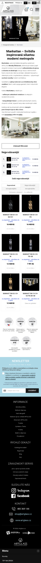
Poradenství (20, 436)
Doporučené (11, 185)
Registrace (20, 451)
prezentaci (9, 114)
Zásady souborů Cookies (20, 475)
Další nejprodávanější (20, 179)
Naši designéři (20, 413)
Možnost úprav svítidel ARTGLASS (20, 416)
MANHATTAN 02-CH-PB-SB (30, 255)
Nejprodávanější (30, 185)
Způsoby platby (20, 407)
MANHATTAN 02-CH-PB (10, 295)
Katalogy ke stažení (21, 447)
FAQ (20, 457)
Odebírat (32, 391)
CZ (25, 3)
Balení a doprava (20, 433)
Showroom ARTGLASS (20, 420)
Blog (20, 454)
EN (29, 3)
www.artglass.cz (23, 520)
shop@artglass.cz (23, 514)
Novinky (5, 556)
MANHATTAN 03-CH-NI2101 (10, 216)
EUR (38, 3)
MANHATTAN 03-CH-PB (30, 216)
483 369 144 (23, 509)
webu (20, 114)
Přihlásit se (18, 3)
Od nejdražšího (30, 189)
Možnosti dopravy (20, 410)
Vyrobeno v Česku (20, 426)
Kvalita (20, 429)
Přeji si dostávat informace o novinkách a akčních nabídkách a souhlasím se (20, 376)
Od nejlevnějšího (11, 189)
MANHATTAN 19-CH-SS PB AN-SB (30, 295)
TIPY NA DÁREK (7, 561)
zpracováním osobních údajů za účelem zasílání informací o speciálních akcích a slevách (20, 377)
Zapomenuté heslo (20, 478)
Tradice (20, 423)
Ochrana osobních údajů (20, 472)
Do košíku (10, 229)
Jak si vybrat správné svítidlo (20, 468)
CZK (34, 3)
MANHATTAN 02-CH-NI (10, 255)
